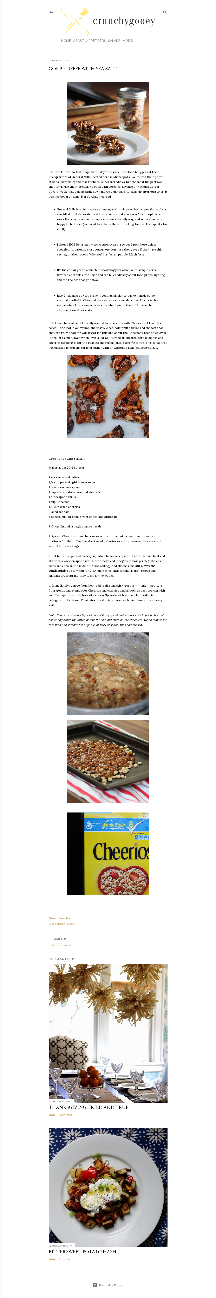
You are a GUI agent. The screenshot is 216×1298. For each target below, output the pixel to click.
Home (66, 41)
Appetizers (96, 41)
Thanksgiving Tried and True (88, 1107)
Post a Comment (60, 945)
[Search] (165, 11)
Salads (114, 41)
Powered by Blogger (108, 1285)
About (78, 41)
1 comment (65, 1114)
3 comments (66, 1259)
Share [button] (52, 918)
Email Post (65, 918)
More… (128, 41)
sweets (70, 923)
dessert (61, 923)
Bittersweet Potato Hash (82, 1251)
